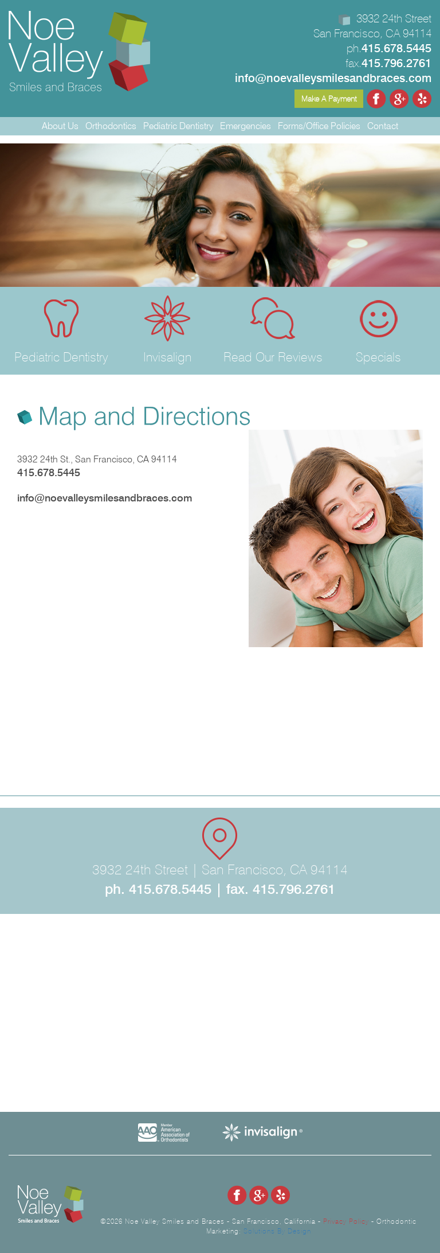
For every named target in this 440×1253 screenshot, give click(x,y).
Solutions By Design (277, 1231)
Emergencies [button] (245, 125)
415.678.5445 (48, 472)
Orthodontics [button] (110, 125)
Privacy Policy (346, 1221)
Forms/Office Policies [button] (319, 125)
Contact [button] (382, 125)
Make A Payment (328, 98)
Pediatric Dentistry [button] (178, 125)
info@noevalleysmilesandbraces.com (104, 498)
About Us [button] (60, 125)
